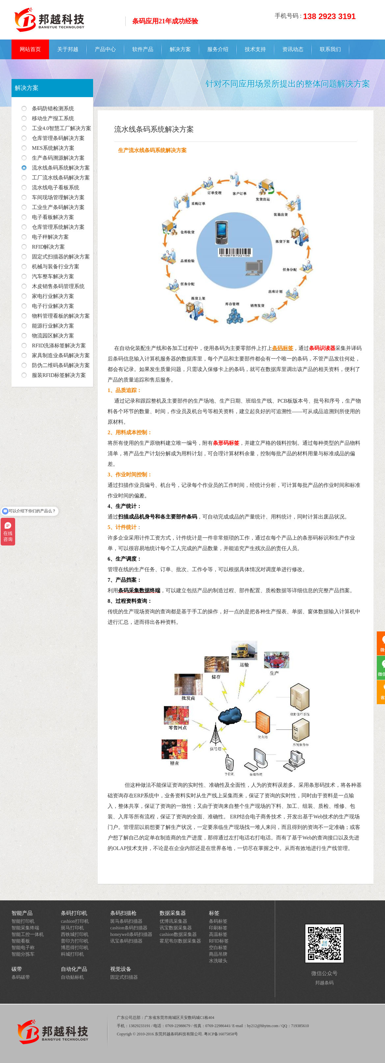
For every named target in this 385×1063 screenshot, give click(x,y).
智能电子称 (23, 947)
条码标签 (218, 921)
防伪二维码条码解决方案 (61, 365)
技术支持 (255, 49)
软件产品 (142, 49)
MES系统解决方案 (53, 148)
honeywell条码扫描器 (131, 934)
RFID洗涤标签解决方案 (59, 345)
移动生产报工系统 (53, 118)
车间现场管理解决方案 (58, 197)
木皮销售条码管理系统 (58, 286)
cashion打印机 (75, 921)
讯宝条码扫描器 (126, 941)
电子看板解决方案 (53, 217)
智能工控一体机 (28, 934)
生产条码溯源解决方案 (58, 158)
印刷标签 (218, 927)
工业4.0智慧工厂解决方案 (61, 128)
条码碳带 (21, 977)
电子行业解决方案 (53, 306)
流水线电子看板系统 (55, 187)
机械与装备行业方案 (55, 266)
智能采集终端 (25, 927)
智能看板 (21, 941)
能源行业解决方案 (53, 326)
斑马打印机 (72, 927)
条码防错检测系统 (53, 108)
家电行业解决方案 (53, 296)
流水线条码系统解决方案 (61, 168)
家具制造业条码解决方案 (61, 355)
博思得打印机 (75, 947)
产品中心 (105, 49)
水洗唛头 (218, 960)
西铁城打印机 (75, 934)
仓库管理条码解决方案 (58, 138)
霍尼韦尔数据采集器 (180, 941)
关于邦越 (67, 49)
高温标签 (218, 934)
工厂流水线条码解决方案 (61, 177)
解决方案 (180, 49)
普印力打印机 (75, 941)
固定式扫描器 (124, 977)
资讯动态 (292, 49)
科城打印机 (72, 954)
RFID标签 (219, 941)
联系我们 (330, 49)
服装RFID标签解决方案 (59, 375)
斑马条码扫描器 (126, 921)
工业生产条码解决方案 (58, 207)
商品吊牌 (218, 954)
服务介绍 (217, 49)
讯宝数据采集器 (176, 927)
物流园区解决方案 (53, 335)
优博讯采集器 (173, 921)
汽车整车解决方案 (53, 276)
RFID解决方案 (48, 247)
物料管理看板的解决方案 (61, 316)
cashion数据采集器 (178, 934)
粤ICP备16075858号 (221, 1034)
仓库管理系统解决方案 (58, 227)
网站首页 (30, 49)
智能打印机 (23, 921)
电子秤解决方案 (50, 237)
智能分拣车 (23, 954)
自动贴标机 (72, 977)
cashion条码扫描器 (128, 927)
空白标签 (218, 947)
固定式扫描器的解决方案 (61, 256)
